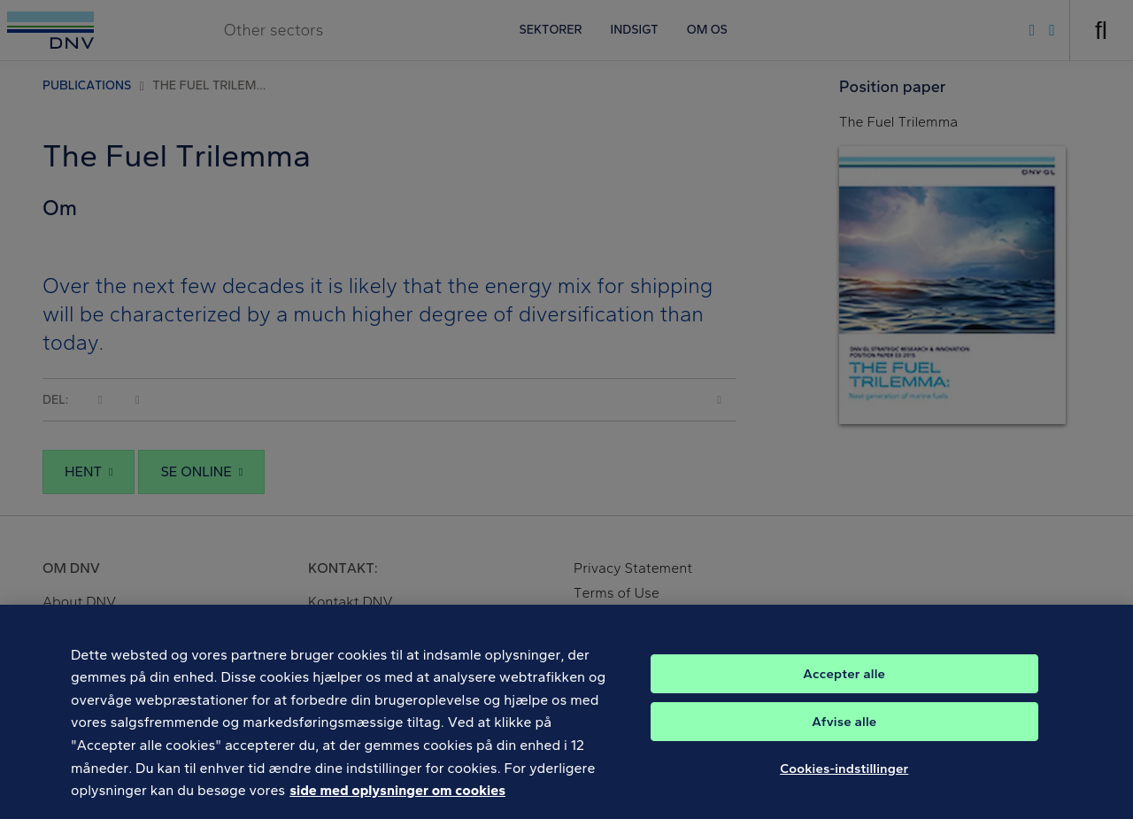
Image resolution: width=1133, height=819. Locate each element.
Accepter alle (844, 688)
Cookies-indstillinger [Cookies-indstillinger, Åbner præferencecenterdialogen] (844, 783)
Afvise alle (844, 736)
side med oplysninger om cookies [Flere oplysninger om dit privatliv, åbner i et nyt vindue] (397, 805)
